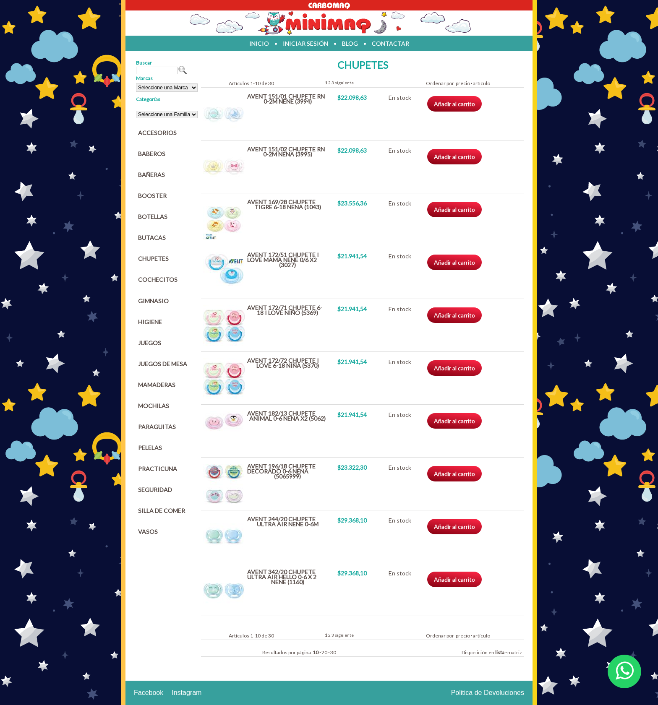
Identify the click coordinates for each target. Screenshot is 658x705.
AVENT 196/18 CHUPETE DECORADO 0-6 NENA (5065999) (281, 471)
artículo (481, 83)
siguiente (344, 82)
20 (324, 652)
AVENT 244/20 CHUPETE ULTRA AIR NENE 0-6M (283, 521)
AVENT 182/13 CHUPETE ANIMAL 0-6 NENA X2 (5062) (286, 416)
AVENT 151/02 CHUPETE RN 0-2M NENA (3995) (286, 152)
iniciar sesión (305, 43)
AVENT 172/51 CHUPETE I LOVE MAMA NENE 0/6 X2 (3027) (283, 259)
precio (463, 83)
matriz (514, 652)
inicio (259, 43)
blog (350, 43)
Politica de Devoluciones (487, 692)
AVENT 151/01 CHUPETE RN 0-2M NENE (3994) (286, 99)
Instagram (186, 692)
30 (333, 652)
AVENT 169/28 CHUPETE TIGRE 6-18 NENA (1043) (284, 204)
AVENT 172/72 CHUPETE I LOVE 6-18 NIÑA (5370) (283, 363)
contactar (390, 43)
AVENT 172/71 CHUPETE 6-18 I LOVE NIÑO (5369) (284, 310)
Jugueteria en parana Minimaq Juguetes (329, 23)
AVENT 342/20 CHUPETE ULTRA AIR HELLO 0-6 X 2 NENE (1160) (281, 576)
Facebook (148, 692)
